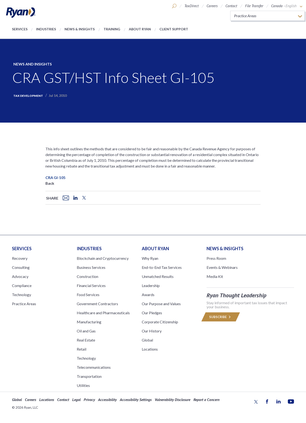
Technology (21, 294)
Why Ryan (150, 258)
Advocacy (20, 276)
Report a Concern (206, 399)
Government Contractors (97, 303)
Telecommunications (94, 367)
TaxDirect (191, 5)
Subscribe (220, 317)
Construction (87, 276)
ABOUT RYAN (155, 248)
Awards (148, 294)
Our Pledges (152, 312)
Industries (46, 29)
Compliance (22, 285)
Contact (231, 5)
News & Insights (80, 29)
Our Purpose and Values (161, 303)
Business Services (91, 267)
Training (112, 29)
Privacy (89, 399)
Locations (150, 349)
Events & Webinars (222, 267)
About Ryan (140, 29)
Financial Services (91, 285)
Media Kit (215, 276)
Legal (76, 399)
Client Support (173, 29)
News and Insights (32, 64)
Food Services (88, 294)
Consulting (21, 267)
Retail (81, 349)
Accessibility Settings (136, 399)
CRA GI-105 (55, 177)
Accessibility (107, 399)
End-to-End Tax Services (162, 267)
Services (19, 29)
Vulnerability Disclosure (172, 399)
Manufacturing (89, 322)
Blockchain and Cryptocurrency (103, 258)
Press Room (216, 258)
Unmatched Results (158, 276)
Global (147, 340)
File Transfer (254, 5)
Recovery (19, 258)
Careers (212, 5)
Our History (152, 331)
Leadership (151, 285)
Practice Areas (24, 303)
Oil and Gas (86, 331)
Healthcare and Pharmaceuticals (103, 312)
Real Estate (86, 340)
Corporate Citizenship (160, 322)
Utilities (83, 385)
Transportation (89, 376)
